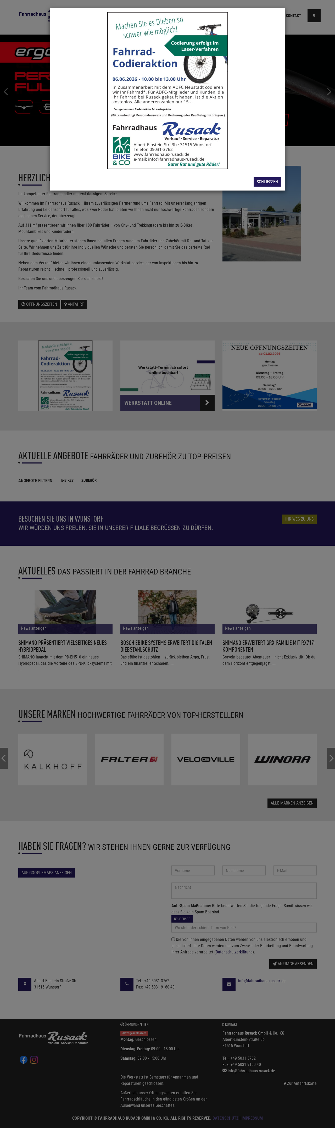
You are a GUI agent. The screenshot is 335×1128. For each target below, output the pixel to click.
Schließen (267, 181)
